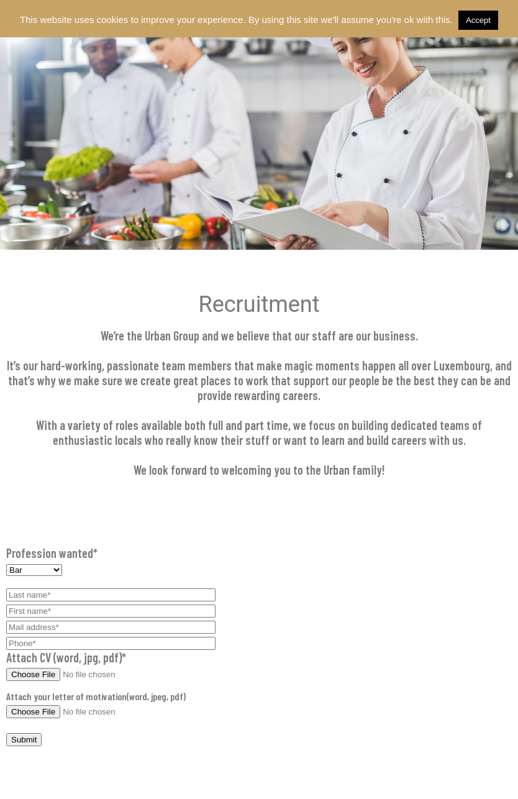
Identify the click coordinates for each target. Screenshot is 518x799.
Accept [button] (478, 20)
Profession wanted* (259, 561)
